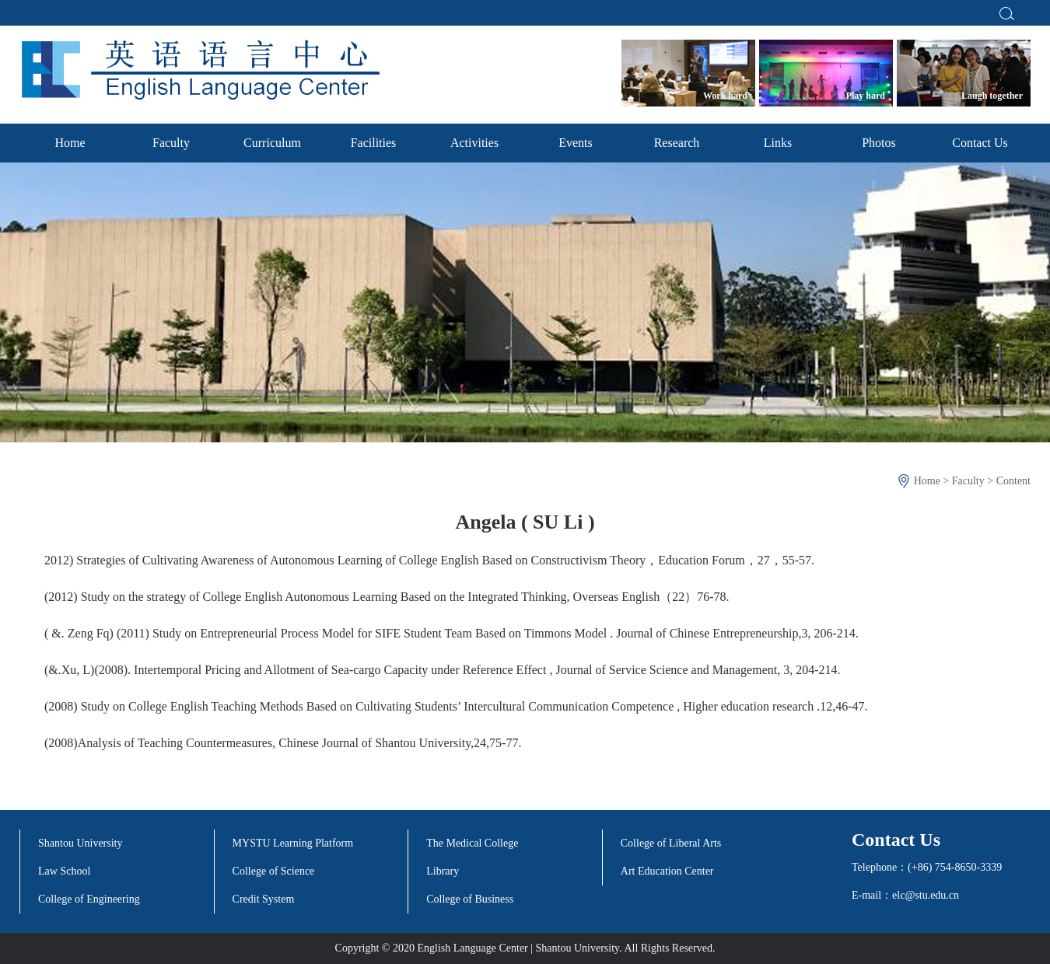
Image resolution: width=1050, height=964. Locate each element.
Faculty (171, 142)
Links (778, 142)
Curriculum (272, 142)
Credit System (264, 899)
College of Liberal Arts (671, 843)
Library (442, 871)
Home (69, 142)
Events (575, 142)
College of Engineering (89, 899)
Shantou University (80, 843)
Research (677, 142)
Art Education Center (667, 871)
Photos (879, 142)
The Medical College (472, 843)
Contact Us (980, 142)
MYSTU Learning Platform (293, 843)
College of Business (469, 899)
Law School (64, 871)
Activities (474, 142)
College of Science (274, 871)
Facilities (374, 142)
